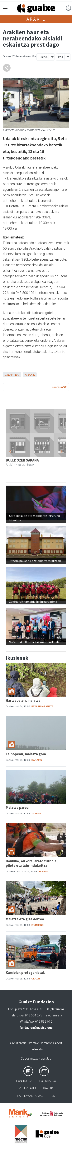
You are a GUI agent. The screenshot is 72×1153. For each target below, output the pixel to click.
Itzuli (60, 56)
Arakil (36, 19)
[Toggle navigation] (5, 8)
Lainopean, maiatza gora (26, 754)
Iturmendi (37, 925)
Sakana (43, 871)
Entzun (43, 56)
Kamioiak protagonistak (25, 972)
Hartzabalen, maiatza (23, 700)
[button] (10, 451)
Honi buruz (24, 1081)
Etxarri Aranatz (42, 706)
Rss (52, 1096)
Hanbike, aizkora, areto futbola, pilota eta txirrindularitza (32, 863)
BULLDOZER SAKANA (22, 460)
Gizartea (11, 374)
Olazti (35, 978)
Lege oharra (47, 1081)
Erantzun (58, 387)
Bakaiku (36, 760)
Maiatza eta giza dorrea (25, 919)
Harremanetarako (30, 1096)
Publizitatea (27, 1088)
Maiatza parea (17, 807)
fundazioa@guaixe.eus (36, 1028)
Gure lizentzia (17, 1043)
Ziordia (36, 813)
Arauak (48, 1088)
